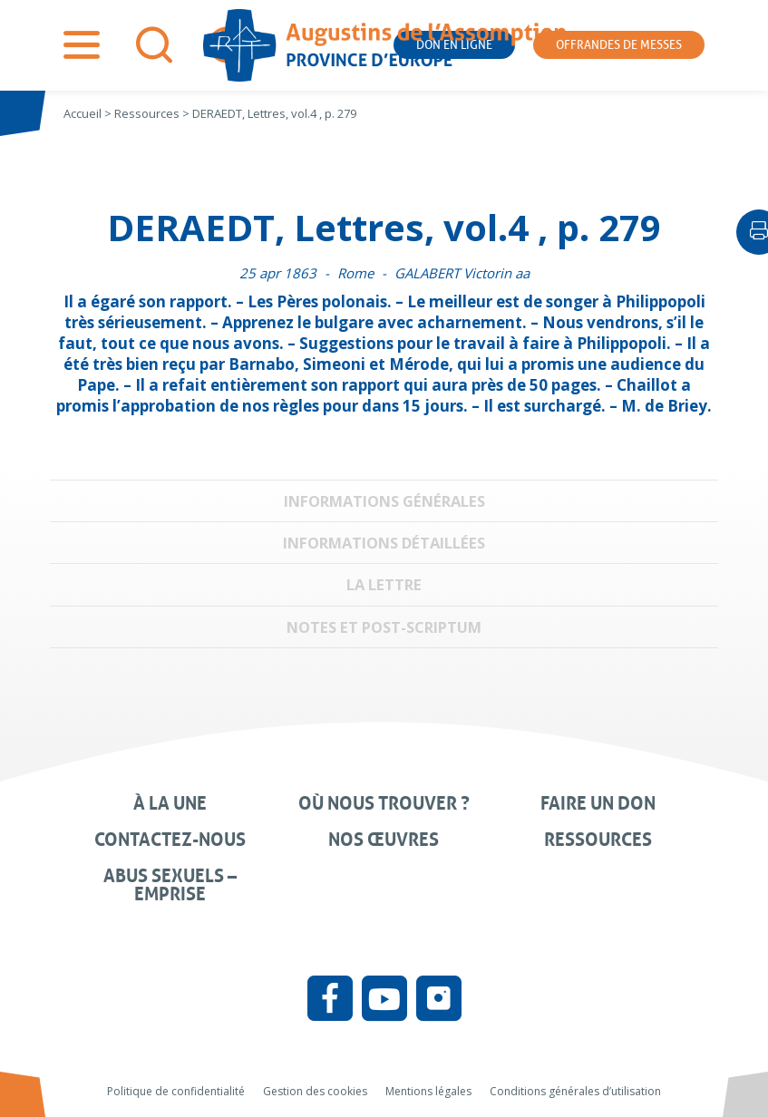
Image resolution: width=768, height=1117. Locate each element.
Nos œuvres (383, 839)
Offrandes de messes (619, 45)
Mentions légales (428, 1091)
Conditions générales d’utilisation (575, 1091)
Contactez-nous (170, 839)
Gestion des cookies (315, 1091)
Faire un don (598, 803)
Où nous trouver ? (384, 803)
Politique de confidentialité (176, 1091)
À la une (170, 803)
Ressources (598, 839)
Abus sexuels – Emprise (170, 885)
